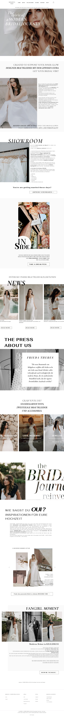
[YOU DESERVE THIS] (32, 442)
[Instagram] (40, 697)
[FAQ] (34, 175)
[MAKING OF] (34, 176)
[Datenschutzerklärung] (29, 701)
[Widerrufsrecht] (29, 699)
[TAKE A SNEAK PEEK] (39, 264)
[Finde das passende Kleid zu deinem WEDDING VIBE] (32, 594)
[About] (10, 697)
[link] (53, 2)
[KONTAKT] (34, 180)
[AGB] (29, 697)
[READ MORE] (6, 328)
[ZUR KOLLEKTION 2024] (32, 40)
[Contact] (10, 699)
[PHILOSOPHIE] (34, 179)
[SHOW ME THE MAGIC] (49, 672)
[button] (30, 3)
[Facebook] (40, 701)
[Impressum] (29, 704)
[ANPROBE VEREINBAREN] (43, 192)
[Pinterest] (40, 699)
